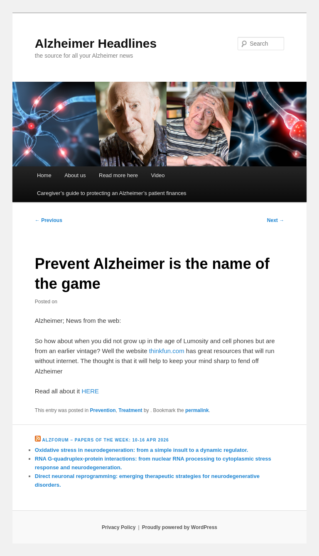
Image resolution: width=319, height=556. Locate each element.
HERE (90, 391)
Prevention (103, 410)
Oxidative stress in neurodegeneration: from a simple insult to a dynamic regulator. (141, 450)
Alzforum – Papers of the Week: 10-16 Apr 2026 (105, 440)
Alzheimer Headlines (96, 43)
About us (75, 175)
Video (157, 175)
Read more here (118, 175)
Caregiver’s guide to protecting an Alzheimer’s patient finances (111, 193)
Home (44, 175)
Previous (48, 220)
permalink (197, 410)
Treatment (130, 410)
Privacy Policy (118, 527)
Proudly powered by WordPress (179, 527)
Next (275, 220)
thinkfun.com (166, 350)
